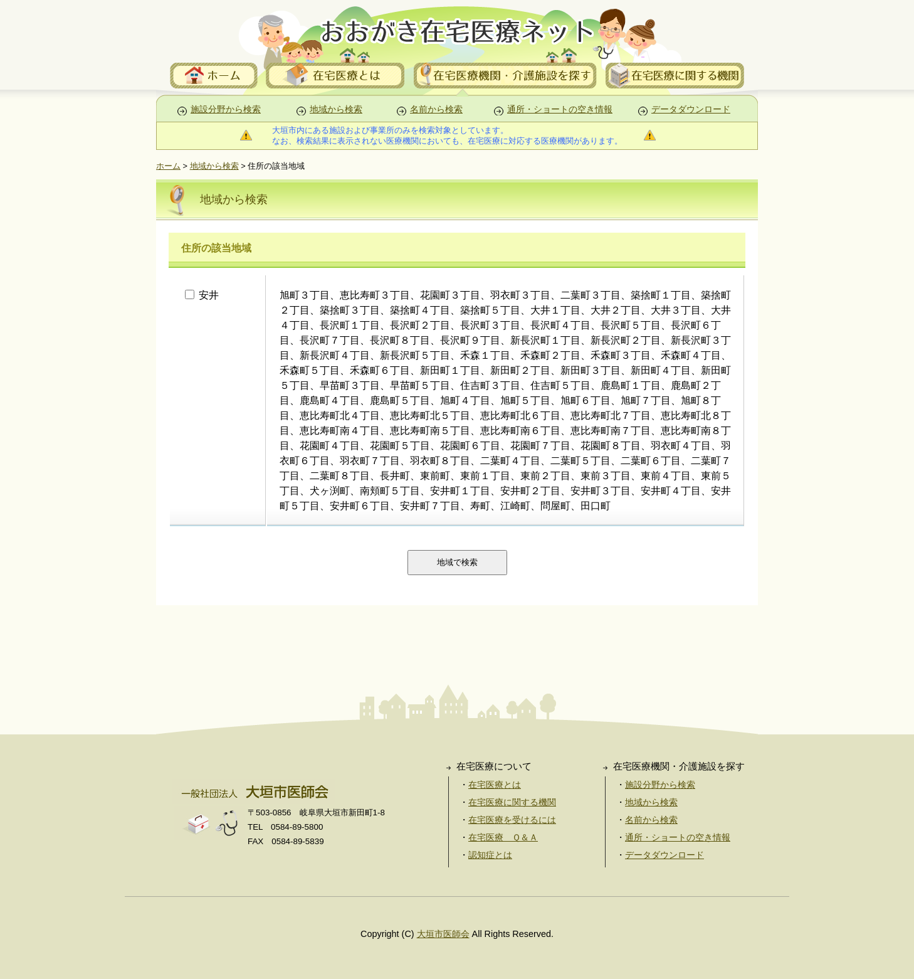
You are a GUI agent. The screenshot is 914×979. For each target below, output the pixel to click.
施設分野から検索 (226, 109)
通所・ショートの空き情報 (559, 109)
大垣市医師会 (443, 934)
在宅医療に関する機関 (512, 802)
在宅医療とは (494, 785)
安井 (232, 295)
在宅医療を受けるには (512, 820)
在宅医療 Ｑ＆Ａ (503, 837)
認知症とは (490, 855)
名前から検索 (436, 109)
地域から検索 (336, 109)
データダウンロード (690, 109)
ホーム (168, 166)
